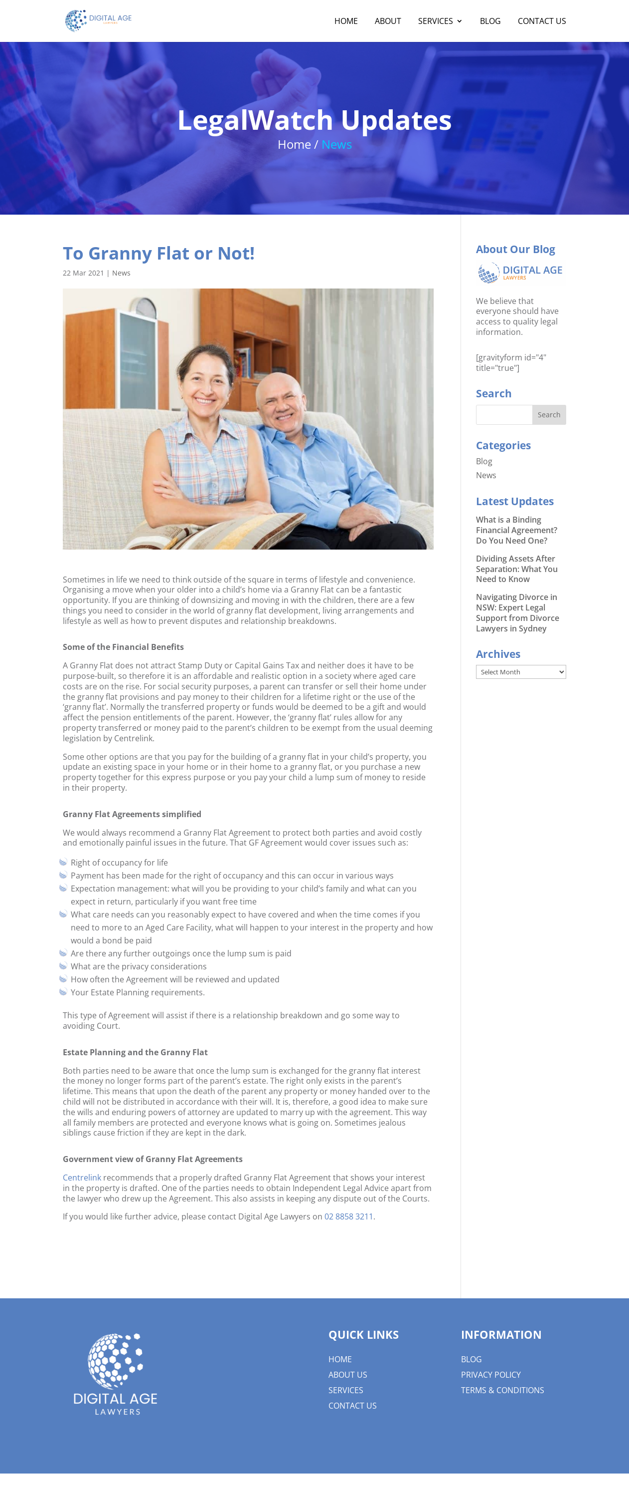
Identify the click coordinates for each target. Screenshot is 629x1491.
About (388, 21)
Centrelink (82, 1177)
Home (346, 21)
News (121, 273)
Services (435, 21)
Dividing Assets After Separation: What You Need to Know (517, 569)
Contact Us (542, 21)
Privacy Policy (491, 1374)
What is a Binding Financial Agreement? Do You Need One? (516, 530)
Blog (490, 21)
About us (347, 1374)
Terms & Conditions (502, 1390)
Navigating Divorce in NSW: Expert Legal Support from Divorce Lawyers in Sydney (517, 612)
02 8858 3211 (348, 1216)
